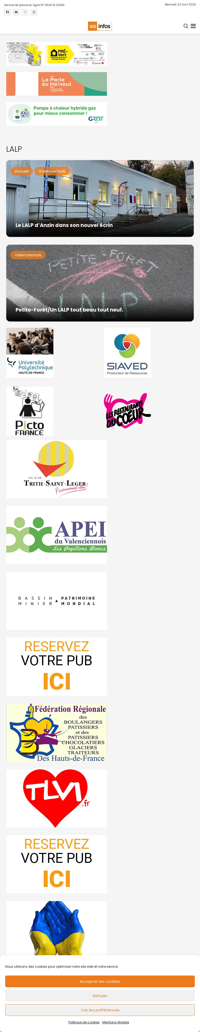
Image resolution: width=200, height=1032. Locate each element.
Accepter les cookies (100, 981)
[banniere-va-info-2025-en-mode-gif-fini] (100, 114)
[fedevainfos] (100, 733)
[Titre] (7, 12)
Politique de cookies (84, 1022)
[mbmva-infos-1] (100, 601)
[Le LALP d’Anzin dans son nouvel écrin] (100, 198)
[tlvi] (100, 798)
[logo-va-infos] (100, 26)
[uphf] (51, 353)
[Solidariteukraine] (100, 930)
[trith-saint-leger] (100, 469)
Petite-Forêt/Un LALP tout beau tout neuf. (69, 309)
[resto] (149, 411)
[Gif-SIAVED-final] (149, 353)
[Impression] (100, 535)
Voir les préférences (100, 1010)
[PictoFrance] (51, 411)
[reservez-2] (100, 667)
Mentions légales (115, 1022)
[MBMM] (100, 54)
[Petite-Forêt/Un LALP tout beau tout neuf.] (100, 283)
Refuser (100, 995)
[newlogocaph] (100, 84)
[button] (186, 26)
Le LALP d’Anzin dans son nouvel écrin (64, 225)
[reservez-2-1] (100, 864)
